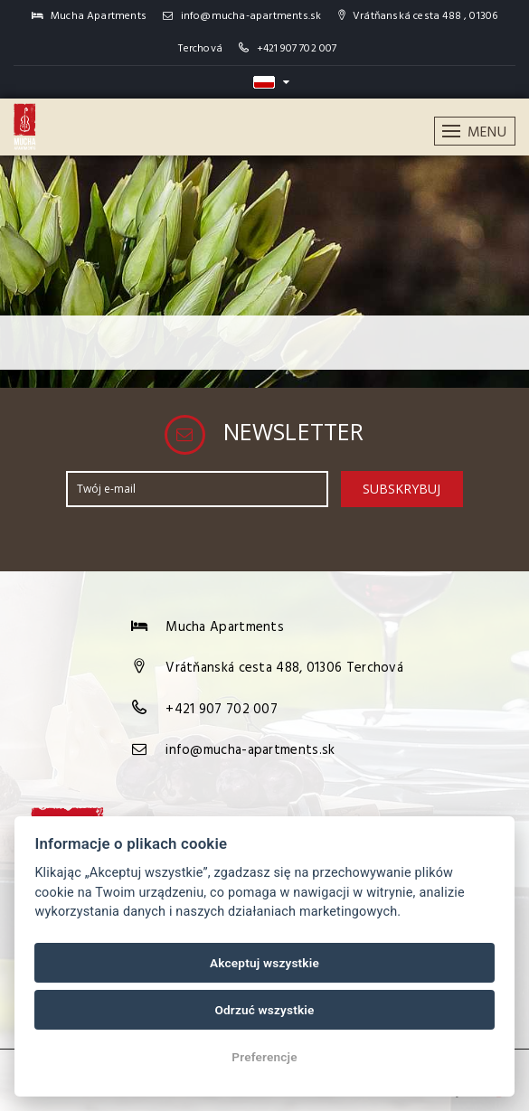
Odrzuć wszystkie (264, 1010)
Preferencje (264, 1057)
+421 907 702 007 (297, 49)
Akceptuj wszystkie (264, 963)
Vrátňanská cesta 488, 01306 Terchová (284, 668)
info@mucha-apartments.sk (242, 16)
